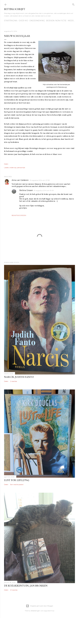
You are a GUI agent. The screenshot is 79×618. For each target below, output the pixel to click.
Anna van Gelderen (20, 180)
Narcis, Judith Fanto (19, 377)
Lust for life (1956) (16, 480)
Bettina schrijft (14, 9)
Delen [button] (6, 164)
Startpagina (10, 20)
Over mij (23, 20)
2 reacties (13, 381)
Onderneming (37, 20)
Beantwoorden (19, 215)
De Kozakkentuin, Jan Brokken (25, 585)
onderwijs (12, 167)
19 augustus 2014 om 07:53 (40, 180)
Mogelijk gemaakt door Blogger (39, 605)
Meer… (71, 20)
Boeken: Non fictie (56, 20)
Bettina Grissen (26, 190)
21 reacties (13, 590)
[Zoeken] (73, 4)
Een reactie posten (17, 484)
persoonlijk (21, 167)
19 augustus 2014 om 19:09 (44, 190)
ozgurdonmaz (49, 611)
